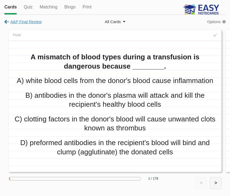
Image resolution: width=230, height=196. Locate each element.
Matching (48, 7)
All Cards (113, 22)
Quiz (28, 7)
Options (214, 22)
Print (86, 7)
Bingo (70, 7)
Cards (10, 7)
